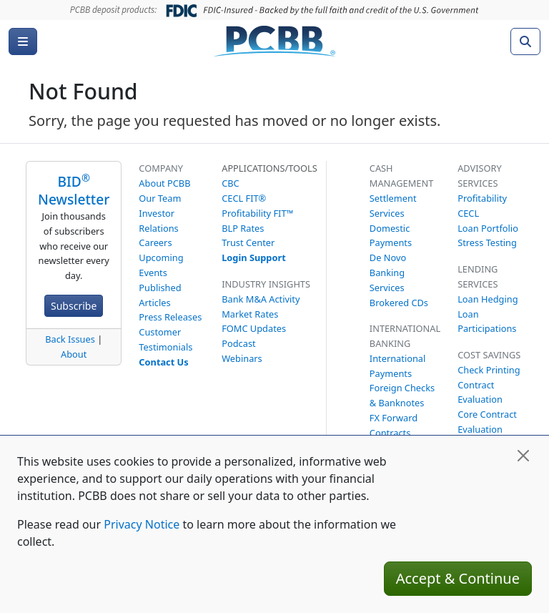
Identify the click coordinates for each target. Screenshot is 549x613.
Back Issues (70, 339)
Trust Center (248, 242)
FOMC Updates (254, 328)
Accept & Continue (458, 578)
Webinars (242, 358)
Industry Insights (266, 284)
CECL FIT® (244, 198)
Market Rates (250, 314)
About (73, 354)
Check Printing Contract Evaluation (489, 384)
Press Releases (170, 316)
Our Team (160, 198)
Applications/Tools (269, 168)
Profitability (482, 198)
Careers (155, 242)
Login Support (254, 257)
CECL (468, 213)
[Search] (525, 41)
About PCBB (164, 183)
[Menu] (23, 41)
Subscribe (74, 306)
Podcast (238, 343)
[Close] (523, 455)
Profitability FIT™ (257, 213)
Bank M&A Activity (261, 299)
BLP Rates (243, 228)
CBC (230, 183)
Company (161, 168)
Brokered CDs (399, 302)
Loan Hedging (488, 299)
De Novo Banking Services (388, 272)
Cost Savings (489, 354)
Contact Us (163, 361)
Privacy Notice (141, 524)
